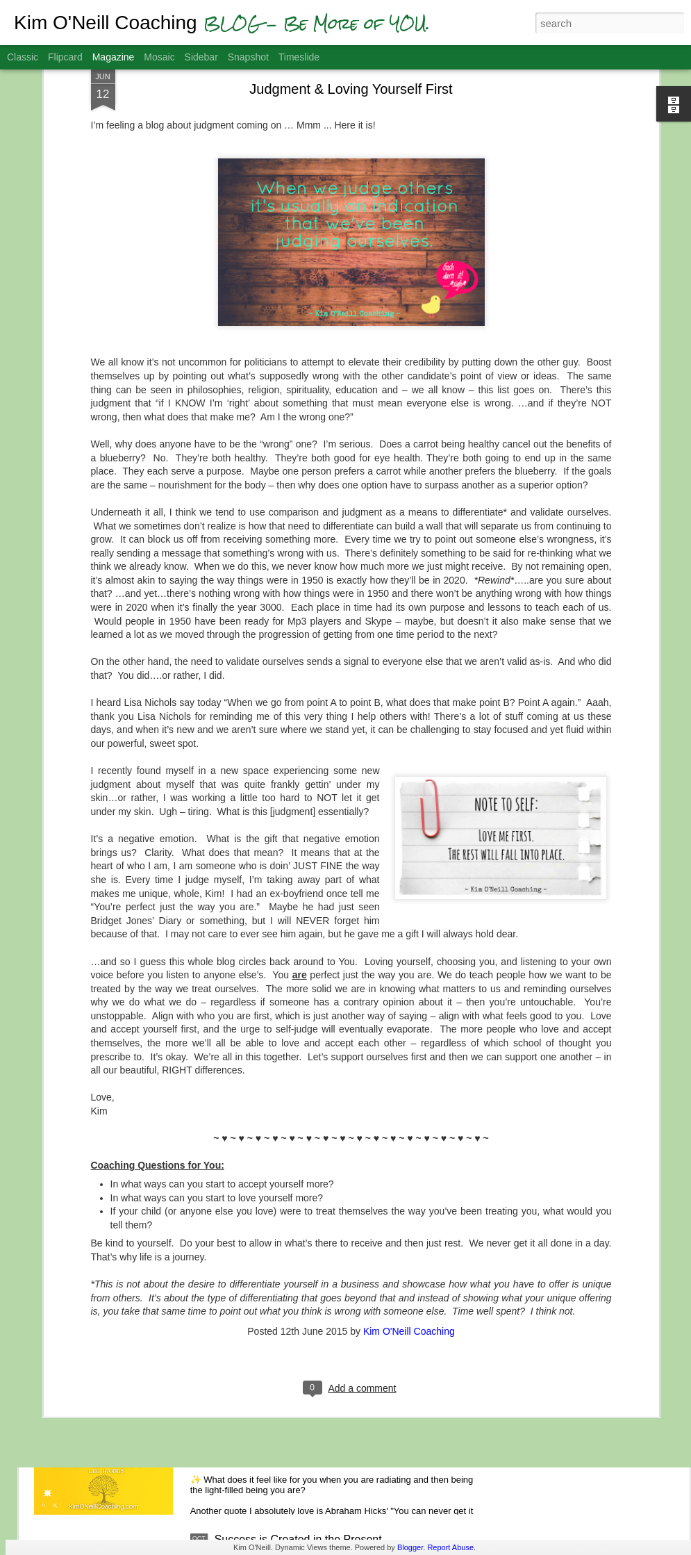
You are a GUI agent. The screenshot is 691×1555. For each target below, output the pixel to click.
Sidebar (201, 57)
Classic (22, 57)
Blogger (410, 1547)
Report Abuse (450, 1547)
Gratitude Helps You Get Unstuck (296, 1224)
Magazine (113, 57)
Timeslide (298, 57)
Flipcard (65, 57)
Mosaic (159, 57)
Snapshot (248, 57)
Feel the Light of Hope (269, 1382)
